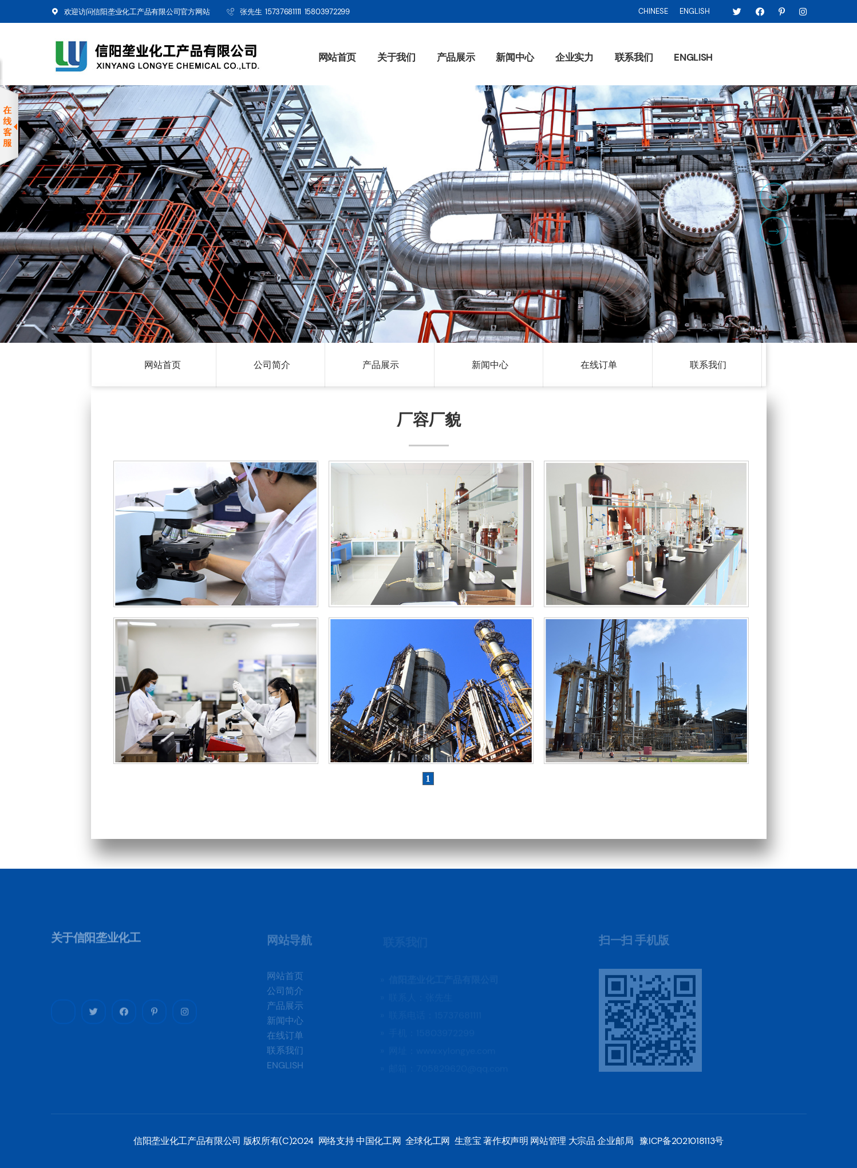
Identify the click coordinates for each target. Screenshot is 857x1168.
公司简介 (272, 365)
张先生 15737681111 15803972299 (294, 12)
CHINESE (653, 11)
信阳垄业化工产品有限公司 (136, 12)
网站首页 (337, 57)
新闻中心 (515, 57)
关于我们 (396, 57)
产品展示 (456, 57)
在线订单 (598, 365)
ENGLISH (695, 11)
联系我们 (634, 57)
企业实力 (574, 57)
